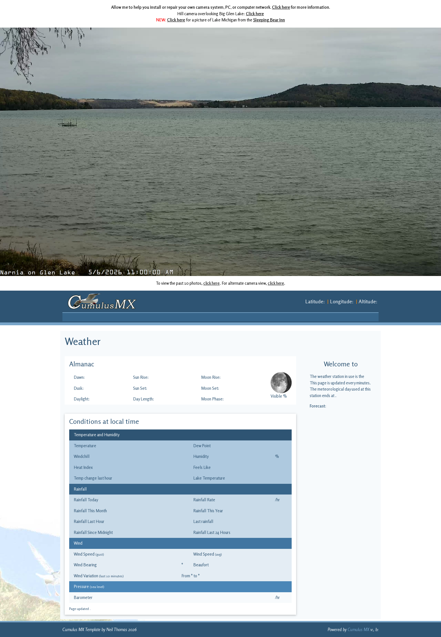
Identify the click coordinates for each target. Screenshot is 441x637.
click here (211, 283)
